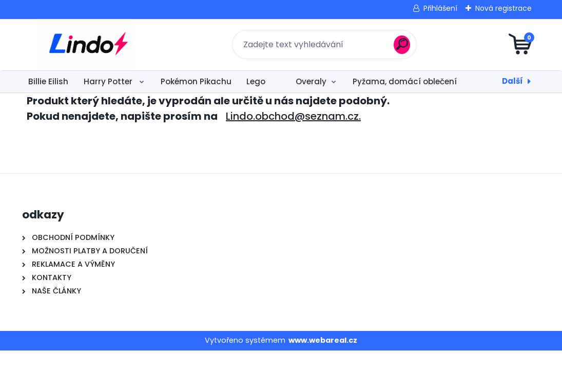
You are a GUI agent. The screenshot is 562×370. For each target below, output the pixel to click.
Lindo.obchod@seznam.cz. (293, 116)
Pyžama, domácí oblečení (405, 81)
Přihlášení (440, 8)
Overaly (311, 81)
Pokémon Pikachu (196, 81)
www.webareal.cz (322, 340)
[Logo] (85, 44)
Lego (255, 81)
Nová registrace (503, 8)
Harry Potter (109, 81)
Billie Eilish (48, 81)
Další (512, 81)
